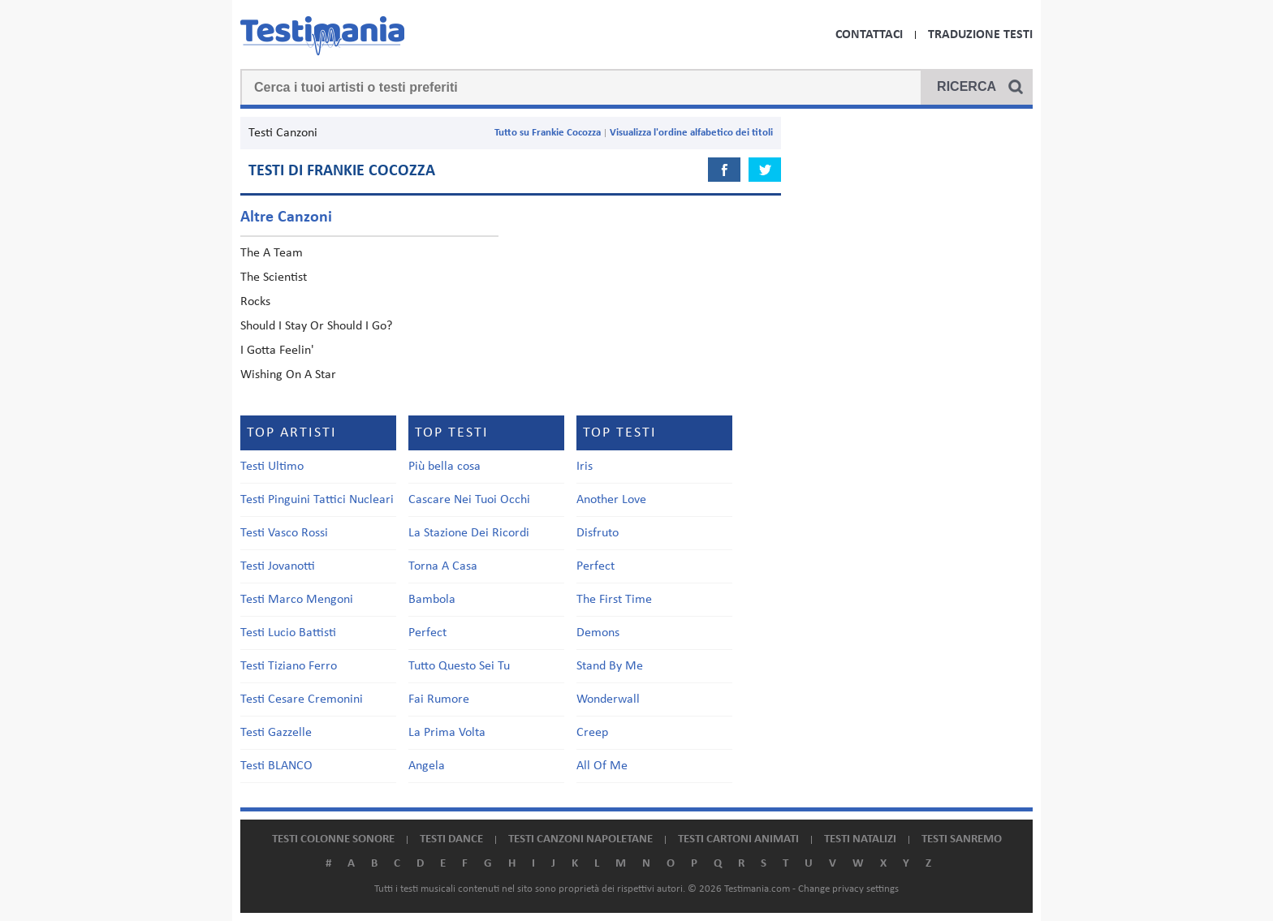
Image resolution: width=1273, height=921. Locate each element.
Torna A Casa (442, 566)
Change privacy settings (848, 889)
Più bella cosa (444, 466)
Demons (597, 632)
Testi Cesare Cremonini (301, 699)
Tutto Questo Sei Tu (459, 666)
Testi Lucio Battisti (288, 632)
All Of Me (602, 766)
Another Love (611, 499)
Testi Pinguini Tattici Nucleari (317, 499)
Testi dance (451, 839)
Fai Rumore (438, 699)
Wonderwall (608, 699)
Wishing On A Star (288, 374)
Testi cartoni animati (738, 839)
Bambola (431, 599)
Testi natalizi (860, 839)
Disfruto (597, 533)
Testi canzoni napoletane (580, 839)
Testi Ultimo (272, 466)
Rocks (255, 301)
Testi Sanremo (961, 839)
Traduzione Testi (980, 34)
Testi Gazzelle (276, 732)
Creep (592, 732)
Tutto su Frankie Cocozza (547, 132)
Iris (584, 466)
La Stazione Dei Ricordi (468, 533)
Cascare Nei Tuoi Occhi (469, 499)
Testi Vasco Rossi (284, 533)
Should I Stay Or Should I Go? (316, 326)
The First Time (614, 599)
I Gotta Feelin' (277, 350)
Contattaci (869, 34)
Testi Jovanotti (277, 566)
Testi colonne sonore (333, 839)
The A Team (271, 253)
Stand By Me (609, 666)
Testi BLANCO (276, 766)
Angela (426, 766)
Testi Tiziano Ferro (288, 666)
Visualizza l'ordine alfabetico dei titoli (691, 132)
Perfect (427, 632)
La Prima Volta (446, 732)
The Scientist (273, 277)
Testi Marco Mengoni (296, 599)
